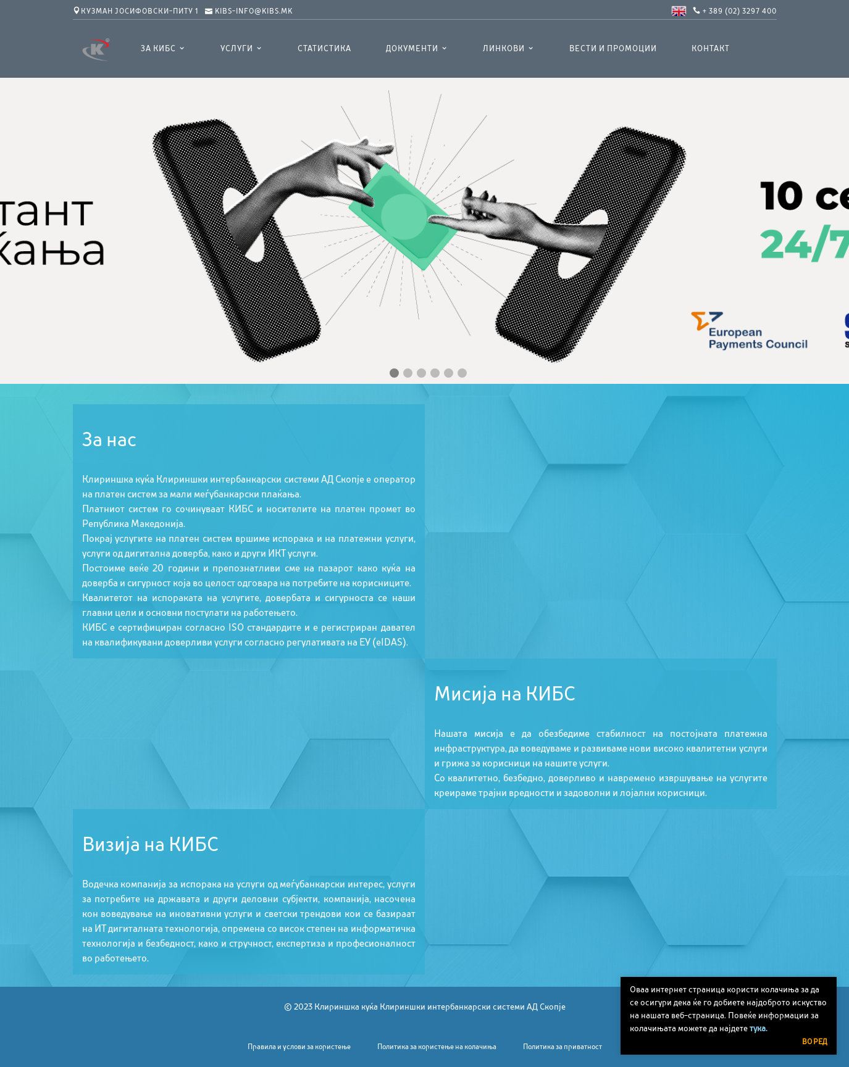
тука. (758, 1028)
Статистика (324, 48)
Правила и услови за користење (299, 1046)
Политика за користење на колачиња (436, 1046)
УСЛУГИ (236, 48)
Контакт (711, 48)
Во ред (814, 1041)
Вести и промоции (613, 48)
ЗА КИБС (158, 48)
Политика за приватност (562, 1046)
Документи (412, 48)
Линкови (504, 48)
